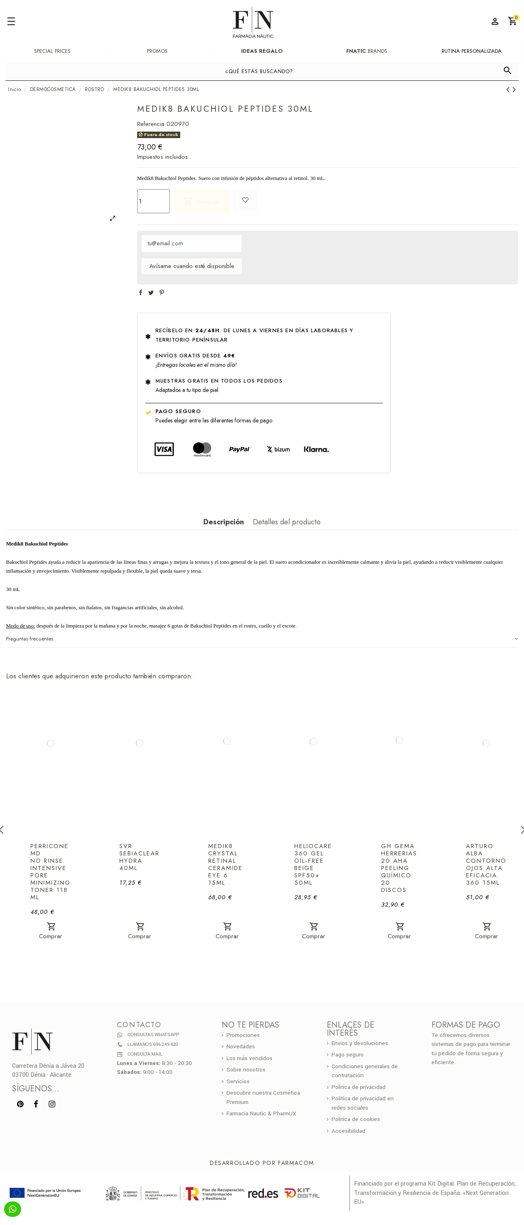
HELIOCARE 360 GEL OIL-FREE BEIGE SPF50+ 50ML (313, 864)
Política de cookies (356, 1119)
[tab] (262, 639)
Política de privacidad (359, 1087)
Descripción (223, 522)
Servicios (238, 1081)
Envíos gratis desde (195, 355)
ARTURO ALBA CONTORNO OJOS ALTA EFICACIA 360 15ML (486, 864)
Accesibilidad (348, 1131)
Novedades (240, 1046)
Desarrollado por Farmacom (262, 1163)
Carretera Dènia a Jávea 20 (48, 1066)
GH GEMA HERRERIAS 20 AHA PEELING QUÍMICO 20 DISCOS (399, 868)
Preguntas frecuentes (262, 639)
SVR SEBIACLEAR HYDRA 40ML (139, 857)
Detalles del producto (287, 522)
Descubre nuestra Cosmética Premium (263, 1097)
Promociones (243, 1035)
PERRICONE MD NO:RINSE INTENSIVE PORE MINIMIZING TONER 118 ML (50, 872)
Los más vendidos (249, 1058)
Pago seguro (178, 411)
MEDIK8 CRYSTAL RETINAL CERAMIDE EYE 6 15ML (225, 864)
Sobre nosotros (245, 1069)
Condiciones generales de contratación (365, 1071)
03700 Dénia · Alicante (41, 1075)
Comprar (201, 201)
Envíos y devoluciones (360, 1043)
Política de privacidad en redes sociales (363, 1103)
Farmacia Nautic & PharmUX (261, 1113)
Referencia (150, 123)
